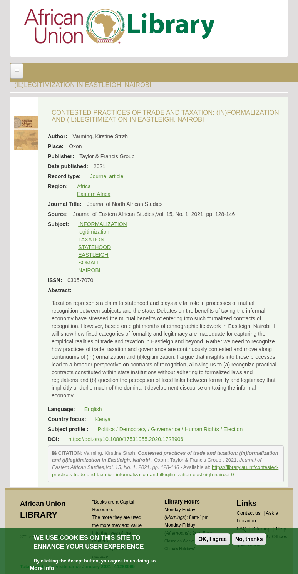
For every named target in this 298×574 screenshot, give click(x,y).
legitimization (93, 232)
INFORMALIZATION (102, 224)
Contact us (249, 513)
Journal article (106, 176)
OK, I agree (212, 539)
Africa (84, 186)
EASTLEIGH (93, 255)
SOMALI (88, 262)
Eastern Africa (93, 194)
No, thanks (249, 539)
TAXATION (91, 239)
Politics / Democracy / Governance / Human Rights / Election (170, 429)
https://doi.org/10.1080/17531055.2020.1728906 (125, 439)
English (93, 409)
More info (42, 568)
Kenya (102, 419)
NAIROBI (89, 270)
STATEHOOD (94, 247)
